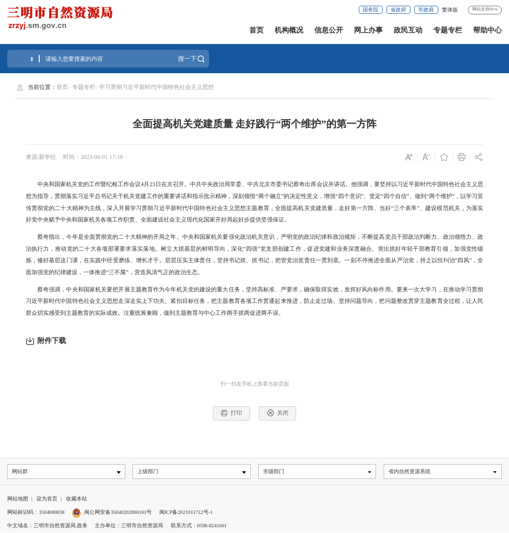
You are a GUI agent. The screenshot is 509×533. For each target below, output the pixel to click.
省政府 (398, 9)
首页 (256, 30)
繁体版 (450, 9)
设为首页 (46, 500)
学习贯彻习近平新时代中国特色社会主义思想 (156, 87)
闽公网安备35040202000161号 (118, 513)
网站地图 (17, 500)
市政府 (426, 9)
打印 (231, 413)
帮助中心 (487, 30)
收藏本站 (76, 500)
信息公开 (328, 30)
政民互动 (408, 30)
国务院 (370, 9)
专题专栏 (447, 30)
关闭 (277, 413)
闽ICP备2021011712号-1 (186, 513)
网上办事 (368, 30)
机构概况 (289, 30)
